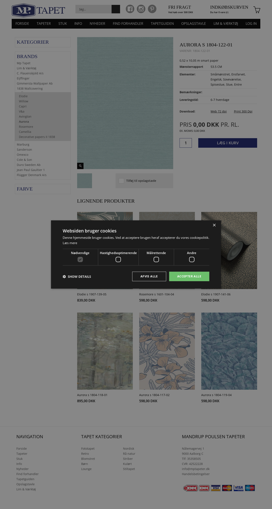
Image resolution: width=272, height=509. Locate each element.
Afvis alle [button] (149, 276)
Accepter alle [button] (189, 276)
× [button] (214, 225)
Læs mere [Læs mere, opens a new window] (70, 243)
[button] (77, 276)
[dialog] (136, 254)
